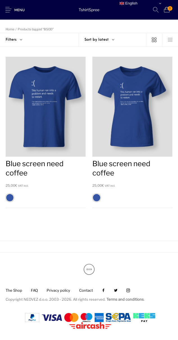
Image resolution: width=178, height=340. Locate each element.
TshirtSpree (89, 9)
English (128, 3)
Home (10, 29)
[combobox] (112, 40)
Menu (19, 10)
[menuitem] (13, 291)
